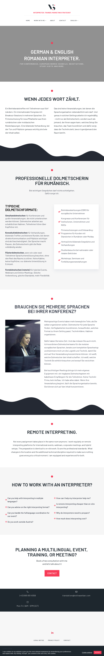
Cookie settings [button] (87, 652)
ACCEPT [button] (97, 652)
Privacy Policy (54, 640)
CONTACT (52, 573)
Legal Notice (39, 640)
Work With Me (39, 20)
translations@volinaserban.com (76, 595)
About (52, 20)
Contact (62, 20)
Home (28, 20)
